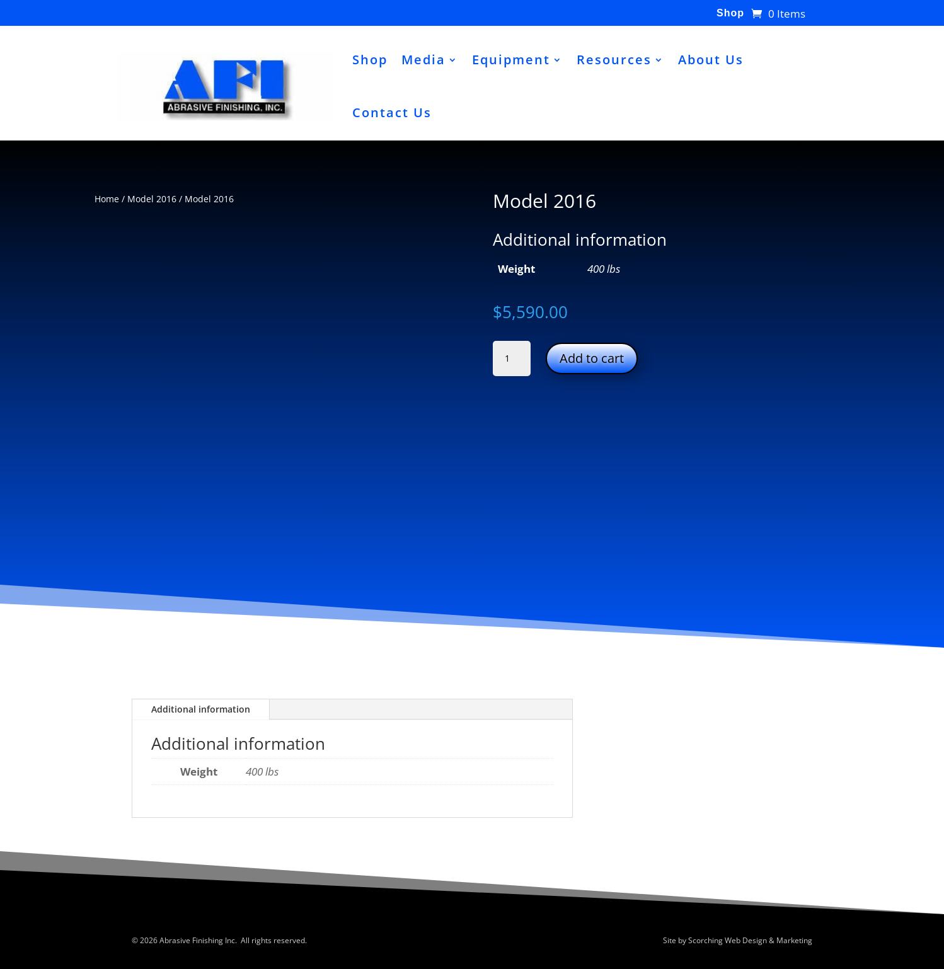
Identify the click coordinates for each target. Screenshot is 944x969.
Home (107, 199)
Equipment (511, 59)
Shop (730, 13)
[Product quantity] (512, 358)
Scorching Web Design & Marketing (750, 940)
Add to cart (592, 358)
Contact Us (392, 112)
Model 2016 (151, 199)
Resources (614, 59)
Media (423, 59)
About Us (711, 59)
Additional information (200, 709)
